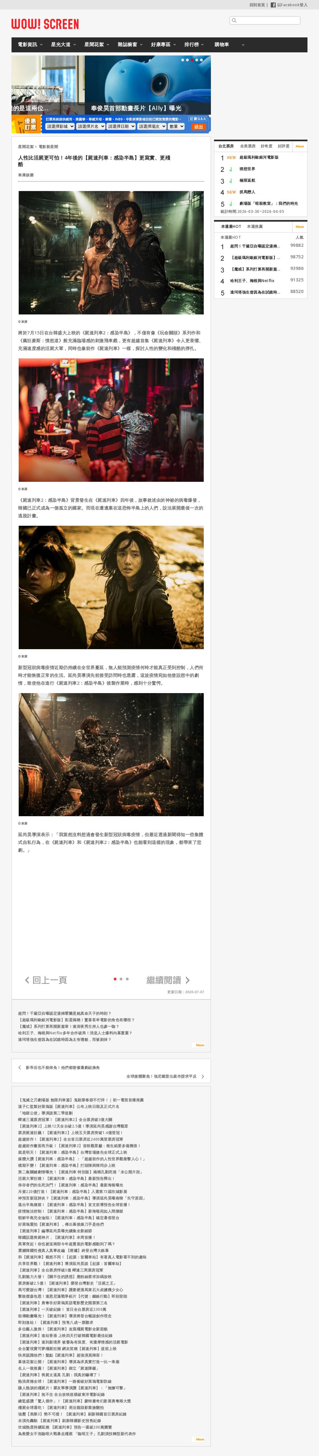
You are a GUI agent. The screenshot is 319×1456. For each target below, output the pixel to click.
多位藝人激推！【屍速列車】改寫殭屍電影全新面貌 (63, 1329)
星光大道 (60, 44)
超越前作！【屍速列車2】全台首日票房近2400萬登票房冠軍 (70, 1139)
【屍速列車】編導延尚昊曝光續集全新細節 (55, 1230)
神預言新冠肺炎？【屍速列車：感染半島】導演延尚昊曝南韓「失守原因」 (82, 1198)
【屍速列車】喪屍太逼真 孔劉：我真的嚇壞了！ (59, 1374)
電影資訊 (27, 44)
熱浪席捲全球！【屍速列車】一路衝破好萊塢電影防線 (65, 1381)
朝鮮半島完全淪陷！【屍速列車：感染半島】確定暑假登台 (68, 1217)
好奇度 (267, 146)
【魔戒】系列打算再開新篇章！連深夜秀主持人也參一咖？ (68, 1026)
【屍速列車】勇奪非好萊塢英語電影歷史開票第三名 (63, 1302)
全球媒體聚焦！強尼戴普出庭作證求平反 (161, 1076)
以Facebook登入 (289, 4)
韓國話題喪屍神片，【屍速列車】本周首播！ (57, 1237)
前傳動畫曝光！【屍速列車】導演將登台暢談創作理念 (65, 1316)
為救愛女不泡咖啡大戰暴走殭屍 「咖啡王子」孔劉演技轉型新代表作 (77, 1433)
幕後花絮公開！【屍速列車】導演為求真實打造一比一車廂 (68, 1361)
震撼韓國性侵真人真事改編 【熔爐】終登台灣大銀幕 (63, 1250)
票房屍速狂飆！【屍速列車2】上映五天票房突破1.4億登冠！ (71, 1132)
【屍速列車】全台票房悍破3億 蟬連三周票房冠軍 (60, 1270)
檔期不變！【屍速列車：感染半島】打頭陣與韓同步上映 (67, 1165)
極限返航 (247, 180)
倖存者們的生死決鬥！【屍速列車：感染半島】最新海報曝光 (70, 1185)
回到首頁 (257, 4)
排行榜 (191, 44)
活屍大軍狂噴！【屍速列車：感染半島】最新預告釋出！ (67, 1178)
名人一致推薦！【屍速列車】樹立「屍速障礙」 (59, 1368)
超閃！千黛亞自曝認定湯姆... (255, 246)
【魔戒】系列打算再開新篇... (255, 269)
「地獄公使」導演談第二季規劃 (45, 1113)
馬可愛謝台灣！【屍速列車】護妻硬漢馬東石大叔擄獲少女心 (70, 1289)
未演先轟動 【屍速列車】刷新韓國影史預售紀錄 (59, 1420)
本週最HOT (231, 226)
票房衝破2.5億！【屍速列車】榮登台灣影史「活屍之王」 (67, 1283)
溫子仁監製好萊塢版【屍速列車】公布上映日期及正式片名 (68, 1106)
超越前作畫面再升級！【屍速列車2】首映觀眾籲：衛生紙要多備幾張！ (79, 1145)
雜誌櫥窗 (127, 44)
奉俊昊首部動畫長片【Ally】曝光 (171, 108)
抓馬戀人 (247, 191)
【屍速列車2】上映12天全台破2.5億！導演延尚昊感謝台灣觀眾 (73, 1126)
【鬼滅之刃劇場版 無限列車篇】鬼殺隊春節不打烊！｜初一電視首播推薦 (81, 1100)
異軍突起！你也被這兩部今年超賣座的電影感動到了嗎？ (67, 1244)
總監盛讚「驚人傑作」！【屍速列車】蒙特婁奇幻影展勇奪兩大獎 (74, 1401)
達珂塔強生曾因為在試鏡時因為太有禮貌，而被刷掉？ (65, 1039)
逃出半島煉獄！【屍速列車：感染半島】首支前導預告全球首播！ (74, 1204)
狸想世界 (247, 168)
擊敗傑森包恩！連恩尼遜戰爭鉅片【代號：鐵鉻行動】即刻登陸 (72, 1296)
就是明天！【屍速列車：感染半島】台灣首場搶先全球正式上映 (72, 1152)
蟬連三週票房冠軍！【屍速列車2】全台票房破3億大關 (65, 1119)
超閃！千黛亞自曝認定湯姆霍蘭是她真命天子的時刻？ (65, 1013)
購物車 (222, 44)
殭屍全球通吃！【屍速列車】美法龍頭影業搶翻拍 (61, 1407)
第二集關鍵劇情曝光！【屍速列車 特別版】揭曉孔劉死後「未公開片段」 (81, 1172)
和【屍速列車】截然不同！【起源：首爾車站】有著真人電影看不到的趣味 (82, 1257)
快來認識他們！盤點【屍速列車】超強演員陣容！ (61, 1355)
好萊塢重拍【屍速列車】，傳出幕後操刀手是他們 (61, 1224)
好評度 (284, 146)
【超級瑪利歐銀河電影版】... (255, 257)
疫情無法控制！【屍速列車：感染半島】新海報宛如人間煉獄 (70, 1211)
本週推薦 (255, 226)
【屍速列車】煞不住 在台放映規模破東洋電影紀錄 (61, 1394)
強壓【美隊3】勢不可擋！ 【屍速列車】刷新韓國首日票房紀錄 (72, 1414)
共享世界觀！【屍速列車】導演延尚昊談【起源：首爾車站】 (70, 1263)
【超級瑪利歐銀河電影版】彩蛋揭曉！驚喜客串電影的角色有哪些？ (76, 1020)
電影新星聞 (48, 146)
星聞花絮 (94, 44)
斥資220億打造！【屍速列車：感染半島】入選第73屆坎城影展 (72, 1191)
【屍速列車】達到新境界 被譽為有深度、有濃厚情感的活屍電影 (73, 1342)
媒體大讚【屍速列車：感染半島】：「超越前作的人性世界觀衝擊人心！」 (82, 1158)
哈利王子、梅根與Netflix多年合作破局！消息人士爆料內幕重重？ (75, 1033)
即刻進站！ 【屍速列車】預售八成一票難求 (55, 1322)
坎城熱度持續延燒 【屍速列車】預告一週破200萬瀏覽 (65, 1427)
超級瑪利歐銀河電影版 (259, 157)
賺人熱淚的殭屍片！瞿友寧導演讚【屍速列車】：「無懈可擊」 (72, 1388)
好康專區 (160, 44)
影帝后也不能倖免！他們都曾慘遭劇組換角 (63, 1067)
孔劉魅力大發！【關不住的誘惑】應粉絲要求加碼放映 (65, 1276)
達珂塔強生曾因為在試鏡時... (255, 292)
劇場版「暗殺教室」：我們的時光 (269, 203)
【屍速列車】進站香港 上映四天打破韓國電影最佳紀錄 (65, 1335)
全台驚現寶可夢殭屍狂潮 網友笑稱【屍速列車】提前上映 (67, 1348)
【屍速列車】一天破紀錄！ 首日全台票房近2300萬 (62, 1309)
